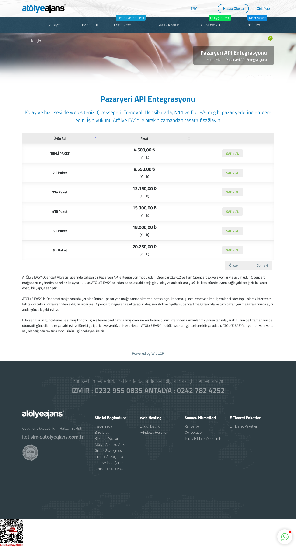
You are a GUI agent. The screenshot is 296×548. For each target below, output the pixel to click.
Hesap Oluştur (234, 8)
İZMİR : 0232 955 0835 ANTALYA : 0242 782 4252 (148, 390)
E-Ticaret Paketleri (244, 426)
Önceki (234, 265)
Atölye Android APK (110, 445)
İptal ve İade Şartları (110, 463)
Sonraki (262, 265)
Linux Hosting (150, 426)
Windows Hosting (153, 432)
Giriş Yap (263, 8)
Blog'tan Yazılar (106, 438)
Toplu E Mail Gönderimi (202, 438)
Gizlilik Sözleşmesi (108, 451)
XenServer (192, 426)
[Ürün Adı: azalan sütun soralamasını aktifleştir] (60, 138)
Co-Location (194, 432)
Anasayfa (214, 59)
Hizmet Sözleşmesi (109, 457)
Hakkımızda (103, 426)
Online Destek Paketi (110, 469)
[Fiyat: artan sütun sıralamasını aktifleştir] (144, 138)
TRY (194, 8)
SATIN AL (232, 153)
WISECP (157, 353)
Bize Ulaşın (103, 432)
